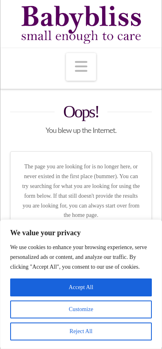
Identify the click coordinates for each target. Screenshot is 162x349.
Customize (81, 309)
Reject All (81, 331)
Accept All (81, 287)
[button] (81, 67)
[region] (81, 284)
